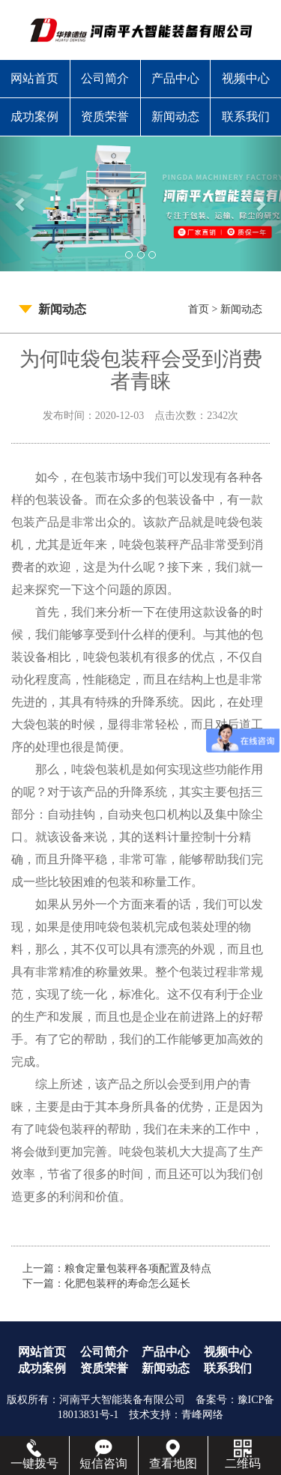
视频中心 (246, 78)
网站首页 (34, 78)
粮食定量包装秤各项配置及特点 (137, 1268)
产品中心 (175, 78)
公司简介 (105, 78)
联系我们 (246, 116)
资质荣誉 (105, 116)
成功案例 (34, 116)
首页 (198, 309)
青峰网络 (202, 1414)
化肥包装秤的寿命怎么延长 (127, 1283)
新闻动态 (175, 116)
